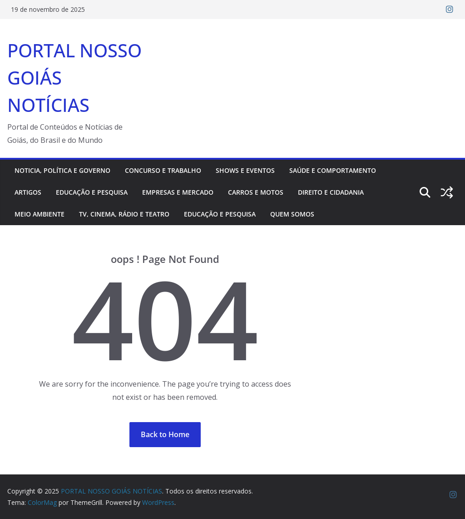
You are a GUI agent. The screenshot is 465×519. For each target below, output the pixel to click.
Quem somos (292, 214)
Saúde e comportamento (332, 170)
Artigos (28, 192)
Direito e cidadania (331, 192)
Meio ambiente (39, 214)
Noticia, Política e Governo (62, 170)
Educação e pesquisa (92, 192)
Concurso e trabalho (163, 170)
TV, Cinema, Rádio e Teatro (124, 214)
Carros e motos (255, 192)
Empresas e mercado (177, 192)
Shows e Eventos (245, 170)
